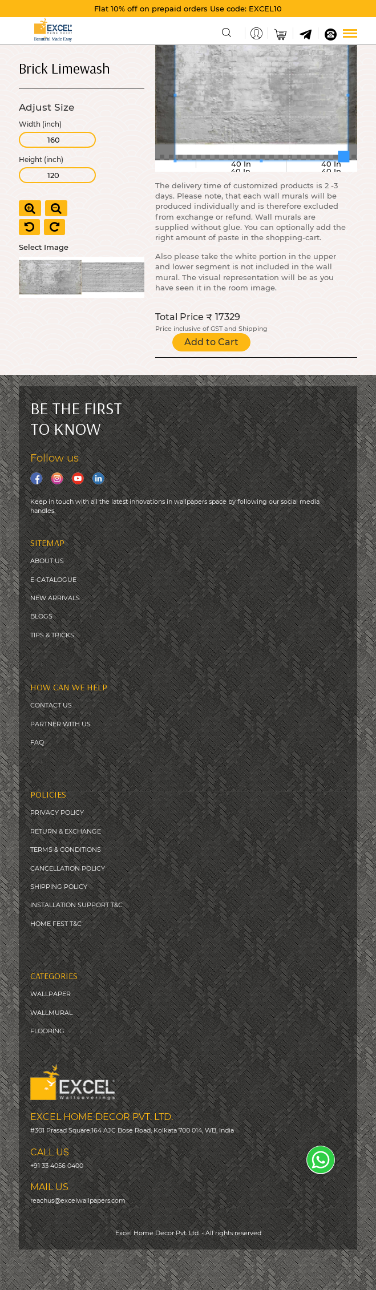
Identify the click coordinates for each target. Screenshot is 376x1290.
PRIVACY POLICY (57, 812)
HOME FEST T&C (56, 924)
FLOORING (47, 1031)
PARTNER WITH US (60, 724)
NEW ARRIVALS (55, 598)
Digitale (280, 1273)
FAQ (37, 742)
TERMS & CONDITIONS (65, 850)
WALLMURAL (51, 1013)
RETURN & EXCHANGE (65, 831)
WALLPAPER (50, 994)
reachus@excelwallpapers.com (78, 1200)
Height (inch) (41, 159)
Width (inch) (40, 124)
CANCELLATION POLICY (67, 868)
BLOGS (41, 616)
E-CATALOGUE (53, 580)
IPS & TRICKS (54, 635)
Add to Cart (211, 342)
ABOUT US (47, 561)
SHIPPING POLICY (58, 887)
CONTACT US (51, 705)
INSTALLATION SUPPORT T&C (76, 905)
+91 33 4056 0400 (56, 1166)
